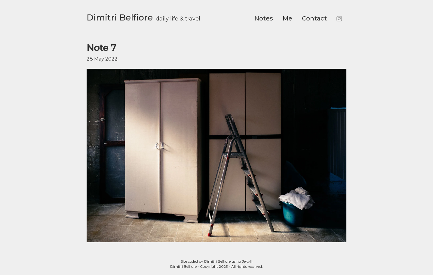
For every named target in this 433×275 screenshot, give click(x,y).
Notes (263, 18)
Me (287, 18)
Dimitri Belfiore (120, 17)
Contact (314, 18)
